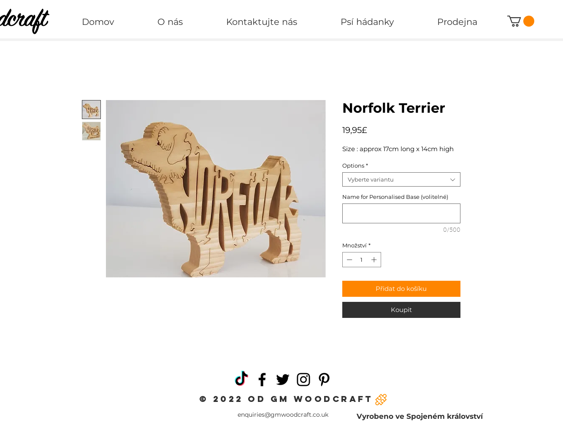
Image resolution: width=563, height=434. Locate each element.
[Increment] (375, 259)
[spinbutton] (361, 259)
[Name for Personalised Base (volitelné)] (401, 213)
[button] (520, 21)
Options (355, 165)
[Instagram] (303, 379)
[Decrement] (349, 259)
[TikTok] (241, 379)
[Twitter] (283, 379)
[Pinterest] (324, 379)
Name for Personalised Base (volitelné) (395, 196)
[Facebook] (262, 379)
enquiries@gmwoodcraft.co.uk (283, 414)
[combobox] (401, 179)
